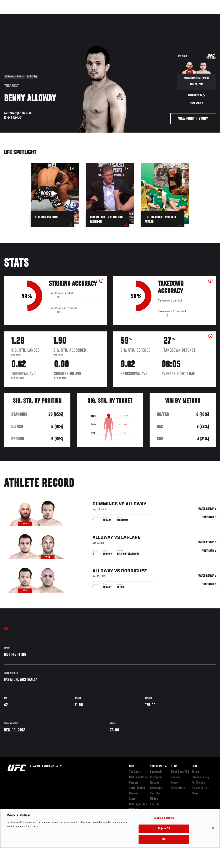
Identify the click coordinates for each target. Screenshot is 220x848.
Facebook (156, 772)
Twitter (154, 804)
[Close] (213, 827)
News (64, 15)
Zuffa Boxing (176, 15)
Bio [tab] (6, 629)
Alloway (136, 504)
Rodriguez (134, 571)
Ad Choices (198, 783)
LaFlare (131, 538)
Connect (140, 15)
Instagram (156, 777)
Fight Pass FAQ (180, 772)
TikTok (154, 799)
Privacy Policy (200, 777)
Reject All (164, 828)
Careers (134, 783)
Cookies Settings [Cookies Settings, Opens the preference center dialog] (164, 818)
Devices (176, 777)
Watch (156, 15)
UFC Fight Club (138, 804)
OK (164, 839)
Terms (195, 772)
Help (174, 766)
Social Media (158, 766)
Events (11, 15)
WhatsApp (156, 788)
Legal (195, 766)
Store (132, 799)
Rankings (29, 15)
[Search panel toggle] (206, 15)
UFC (131, 766)
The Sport (135, 772)
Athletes (47, 15)
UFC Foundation (138, 777)
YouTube (155, 793)
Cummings (105, 504)
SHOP (195, 15)
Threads (155, 783)
